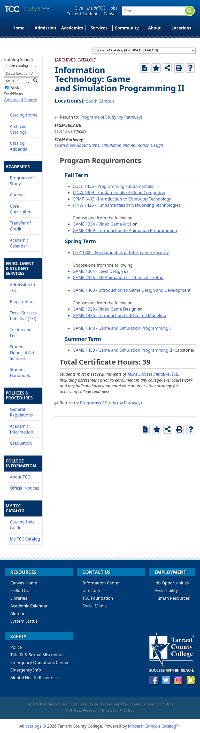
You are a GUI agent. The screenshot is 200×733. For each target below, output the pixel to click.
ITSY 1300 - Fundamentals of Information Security (121, 252)
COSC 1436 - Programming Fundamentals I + (116, 186)
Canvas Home (23, 583)
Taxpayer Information (157, 704)
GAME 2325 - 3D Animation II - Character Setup (118, 277)
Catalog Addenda (18, 146)
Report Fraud (58, 704)
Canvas (111, 14)
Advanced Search (20, 100)
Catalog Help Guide (22, 524)
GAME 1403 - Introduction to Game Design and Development (131, 290)
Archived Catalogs (18, 129)
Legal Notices (37, 704)
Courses (18, 195)
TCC (96, 8)
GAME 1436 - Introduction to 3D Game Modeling (119, 315)
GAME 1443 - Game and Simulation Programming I (122, 328)
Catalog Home (23, 115)
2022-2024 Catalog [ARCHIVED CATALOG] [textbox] (126, 50)
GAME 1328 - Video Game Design (104, 309)
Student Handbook (20, 372)
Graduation (21, 443)
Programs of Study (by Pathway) (111, 117)
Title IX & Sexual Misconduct (37, 655)
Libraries (18, 598)
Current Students (82, 14)
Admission (45, 28)
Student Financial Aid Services (22, 352)
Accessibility (166, 590)
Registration (21, 301)
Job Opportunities (172, 583)
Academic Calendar (19, 243)
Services (99, 28)
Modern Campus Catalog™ (153, 726)
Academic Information (21, 429)
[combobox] (144, 51)
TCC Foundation (97, 598)
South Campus (100, 101)
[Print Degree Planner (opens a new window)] (144, 68)
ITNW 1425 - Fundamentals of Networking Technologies (126, 205)
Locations (181, 28)
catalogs (33, 726)
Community (127, 28)
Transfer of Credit (20, 226)
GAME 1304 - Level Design (98, 271)
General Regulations (21, 412)
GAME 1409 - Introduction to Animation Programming (125, 230)
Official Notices (24, 488)
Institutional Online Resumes (91, 704)
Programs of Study (22, 180)
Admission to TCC (22, 287)
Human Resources (172, 598)
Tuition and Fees (21, 332)
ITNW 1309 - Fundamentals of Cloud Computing (119, 192)
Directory (91, 590)
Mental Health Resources (34, 678)
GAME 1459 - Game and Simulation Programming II (122, 350)
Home (18, 28)
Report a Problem (127, 704)
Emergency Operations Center (39, 662)
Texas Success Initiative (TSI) (23, 315)
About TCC (20, 477)
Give (78, 8)
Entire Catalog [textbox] (17, 65)
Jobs (113, 8)
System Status (23, 621)
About (154, 28)
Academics (72, 28)
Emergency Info (25, 670)
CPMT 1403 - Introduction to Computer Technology (122, 199)
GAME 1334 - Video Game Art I (102, 224)
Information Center (101, 583)
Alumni (17, 613)
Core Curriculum (21, 209)
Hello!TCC (19, 590)
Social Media (94, 606)
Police (16, 647)
